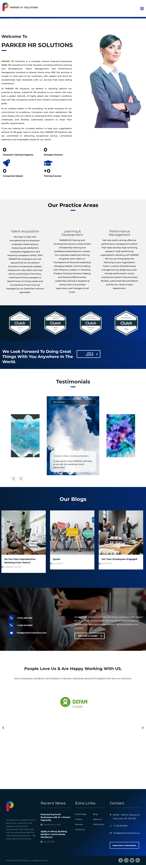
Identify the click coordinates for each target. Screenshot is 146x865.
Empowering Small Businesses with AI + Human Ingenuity (55, 817)
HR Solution (98, 824)
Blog (95, 814)
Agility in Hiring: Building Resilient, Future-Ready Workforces (54, 834)
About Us (97, 819)
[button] (13, 478)
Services (79, 824)
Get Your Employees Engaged (119, 559)
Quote (56, 559)
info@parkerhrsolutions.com (32, 632)
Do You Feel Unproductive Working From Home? (20, 561)
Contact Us (80, 829)
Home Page (80, 814)
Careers (78, 819)
